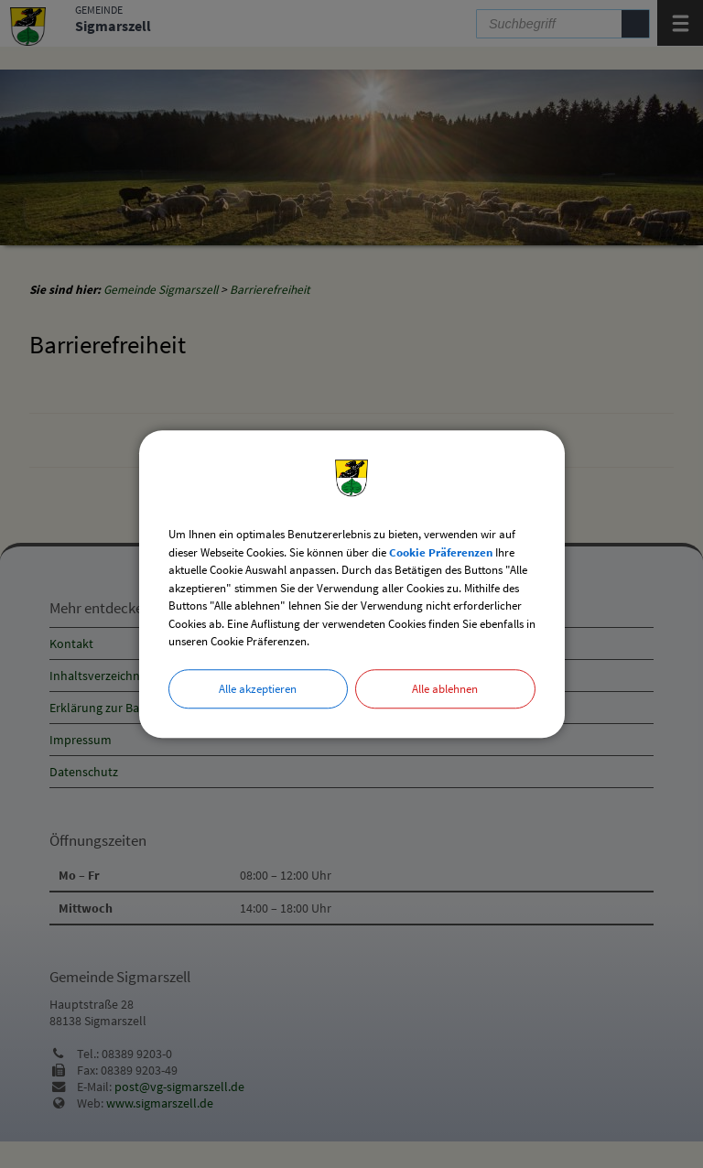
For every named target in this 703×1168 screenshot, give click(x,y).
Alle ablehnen (445, 689)
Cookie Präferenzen (440, 552)
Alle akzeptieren (258, 689)
